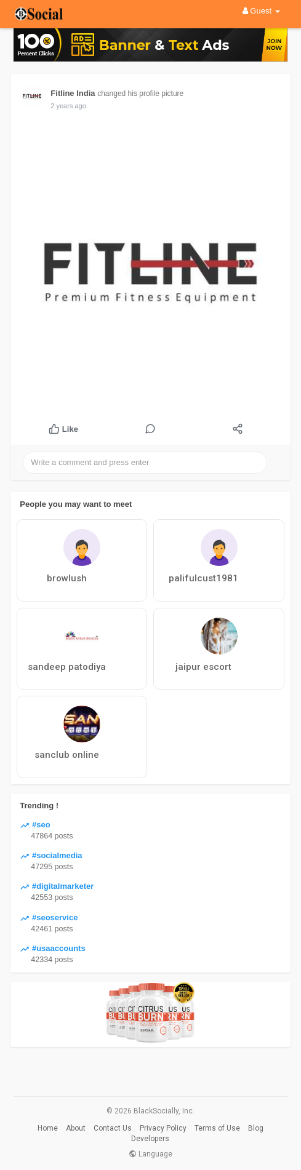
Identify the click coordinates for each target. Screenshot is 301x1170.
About (76, 1128)
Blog (255, 1128)
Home (48, 1128)
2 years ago (68, 105)
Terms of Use (217, 1128)
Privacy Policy (163, 1128)
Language (150, 1154)
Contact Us (113, 1128)
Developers (150, 1138)
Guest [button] (261, 10)
